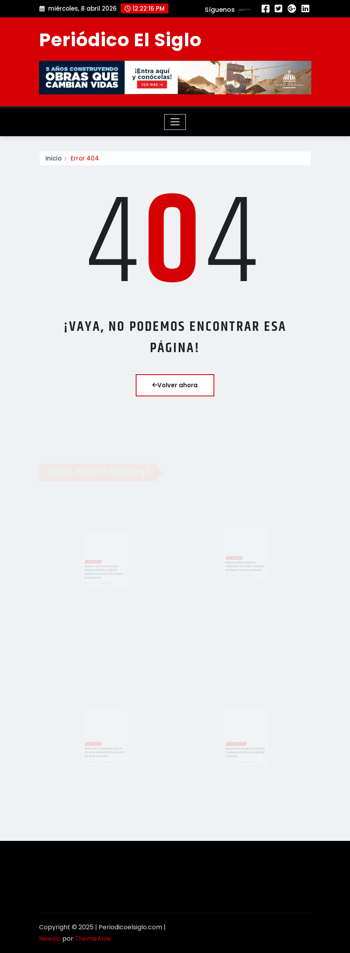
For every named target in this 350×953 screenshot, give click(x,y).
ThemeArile (93, 938)
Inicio (53, 160)
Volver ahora (175, 385)
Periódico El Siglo (120, 40)
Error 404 (85, 160)
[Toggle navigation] (175, 122)
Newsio (50, 938)
